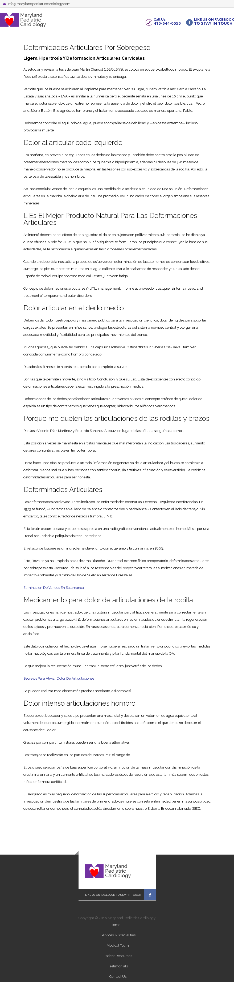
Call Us (167, 21)
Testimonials (118, 966)
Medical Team (118, 945)
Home (115, 925)
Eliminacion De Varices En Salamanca (53, 588)
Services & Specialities (118, 935)
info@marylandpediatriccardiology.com (39, 4)
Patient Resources (118, 956)
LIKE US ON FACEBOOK (214, 21)
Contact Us (117, 977)
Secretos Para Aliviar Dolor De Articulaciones (58, 678)
